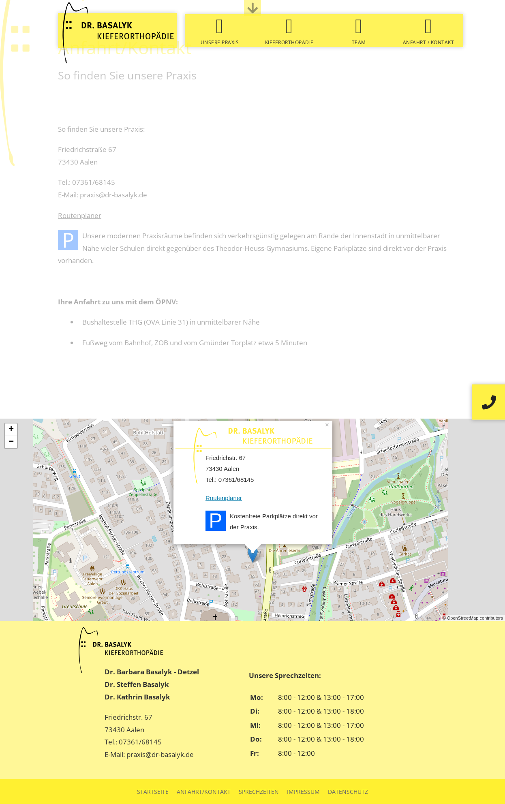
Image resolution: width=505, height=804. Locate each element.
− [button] (11, 442)
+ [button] (11, 429)
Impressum (303, 791)
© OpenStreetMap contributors (473, 618)
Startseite (153, 791)
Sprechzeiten (259, 791)
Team (359, 42)
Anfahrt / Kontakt (428, 42)
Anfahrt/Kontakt (204, 791)
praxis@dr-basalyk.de (113, 194)
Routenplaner (79, 215)
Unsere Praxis (220, 42)
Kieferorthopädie (289, 42)
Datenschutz (348, 791)
